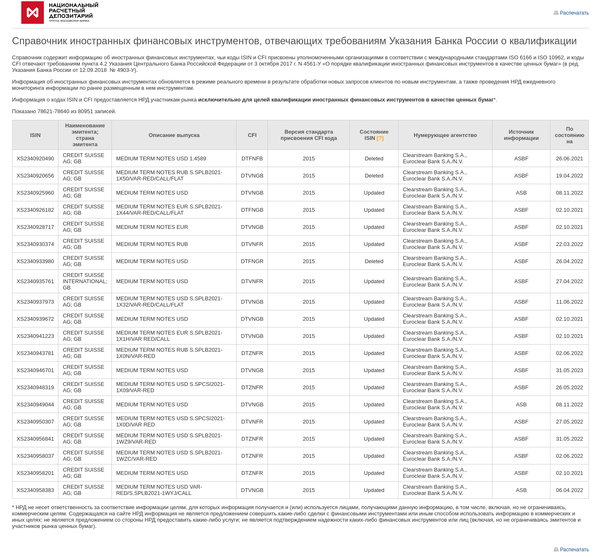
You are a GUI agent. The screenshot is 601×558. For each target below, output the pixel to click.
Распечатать (571, 13)
